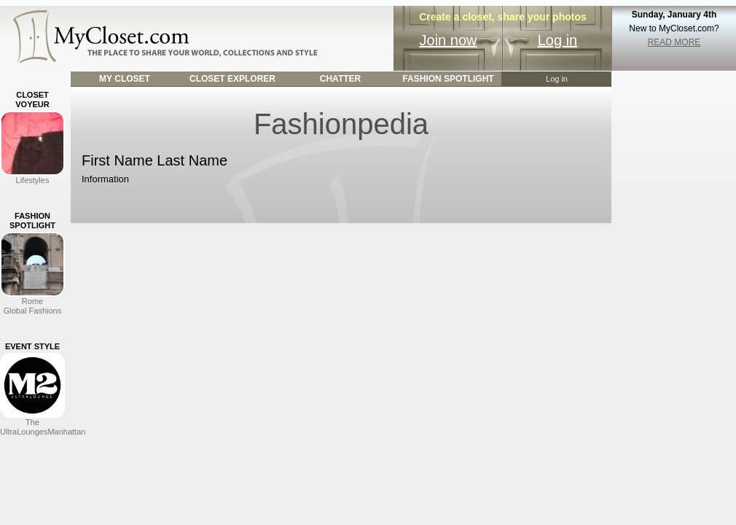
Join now (448, 40)
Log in (558, 40)
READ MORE (674, 42)
